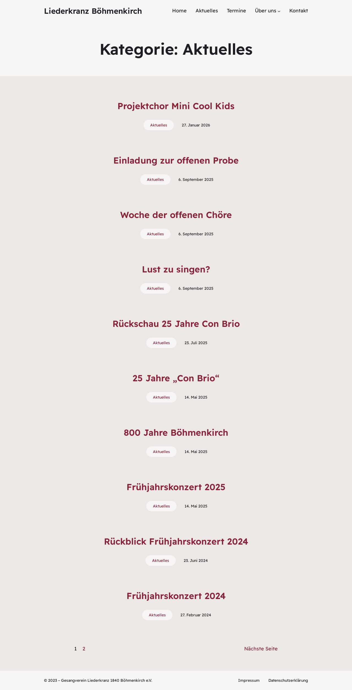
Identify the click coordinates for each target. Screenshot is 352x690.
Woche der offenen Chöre (176, 214)
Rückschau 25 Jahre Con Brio (176, 323)
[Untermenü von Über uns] (278, 10)
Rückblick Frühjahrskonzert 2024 (176, 541)
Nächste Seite (261, 648)
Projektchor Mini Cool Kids (176, 105)
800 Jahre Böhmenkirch (176, 432)
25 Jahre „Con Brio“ (176, 377)
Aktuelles (158, 125)
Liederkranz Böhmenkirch (93, 11)
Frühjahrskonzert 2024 (176, 595)
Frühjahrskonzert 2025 (176, 486)
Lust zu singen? (176, 269)
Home (179, 10)
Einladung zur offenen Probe (176, 160)
